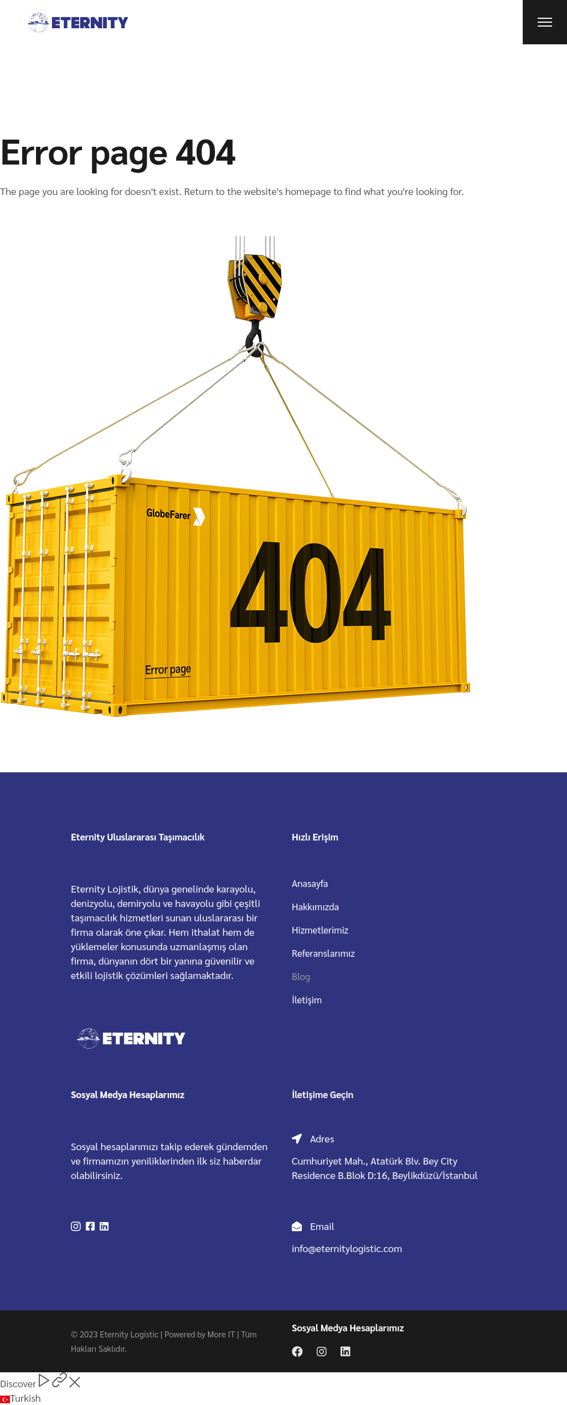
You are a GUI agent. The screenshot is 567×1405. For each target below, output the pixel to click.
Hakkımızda (315, 906)
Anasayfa (310, 883)
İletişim (307, 999)
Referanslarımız (323, 953)
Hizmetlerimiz (320, 930)
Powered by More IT (199, 1334)
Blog (301, 976)
